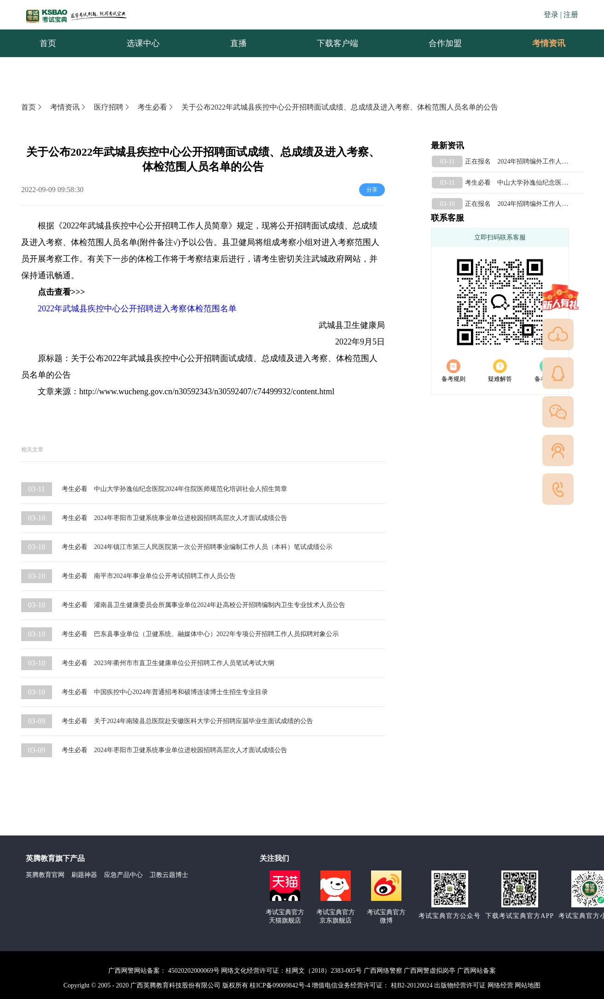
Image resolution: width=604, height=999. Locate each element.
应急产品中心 (123, 874)
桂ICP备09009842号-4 (280, 985)
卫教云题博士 (169, 874)
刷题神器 (84, 874)
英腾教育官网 (45, 874)
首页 (32, 107)
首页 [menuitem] (48, 43)
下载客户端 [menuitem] (337, 43)
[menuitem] (548, 43)
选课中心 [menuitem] (143, 43)
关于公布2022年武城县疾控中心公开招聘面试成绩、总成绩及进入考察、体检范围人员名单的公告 (339, 107)
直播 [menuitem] (238, 43)
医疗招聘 (112, 107)
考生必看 (156, 107)
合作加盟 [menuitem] (445, 43)
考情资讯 (541, 43)
